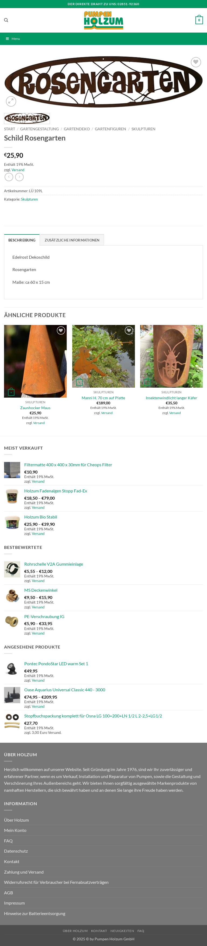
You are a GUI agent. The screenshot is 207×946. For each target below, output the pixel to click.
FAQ (8, 840)
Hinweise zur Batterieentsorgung (34, 913)
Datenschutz (16, 850)
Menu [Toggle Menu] (12, 39)
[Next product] (9, 177)
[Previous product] (19, 177)
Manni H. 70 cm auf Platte (103, 397)
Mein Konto (15, 830)
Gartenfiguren (110, 129)
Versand (18, 170)
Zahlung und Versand (24, 871)
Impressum (14, 902)
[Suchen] (6, 20)
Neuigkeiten (122, 931)
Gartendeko (77, 129)
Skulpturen (144, 129)
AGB (8, 892)
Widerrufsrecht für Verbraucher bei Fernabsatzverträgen (56, 882)
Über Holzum (16, 819)
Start (9, 129)
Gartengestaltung (39, 129)
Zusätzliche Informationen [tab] (72, 240)
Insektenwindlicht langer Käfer (171, 397)
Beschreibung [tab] (21, 240)
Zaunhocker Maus (35, 407)
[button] (199, 20)
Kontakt (11, 861)
